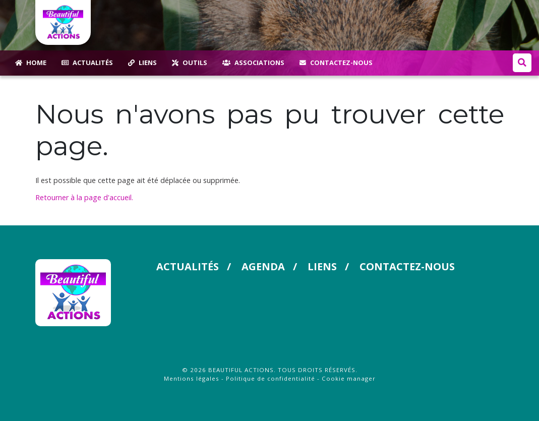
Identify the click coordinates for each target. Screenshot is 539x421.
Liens (321, 266)
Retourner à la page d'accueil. (84, 197)
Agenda (262, 266)
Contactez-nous (404, 266)
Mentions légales (191, 378)
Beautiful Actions (241, 370)
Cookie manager (349, 378)
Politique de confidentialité (270, 378)
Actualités (187, 266)
